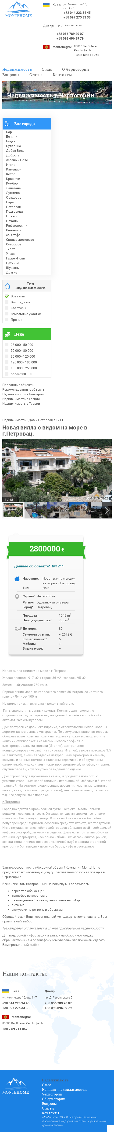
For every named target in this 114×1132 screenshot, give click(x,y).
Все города (24, 123)
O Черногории (75, 69)
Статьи (36, 74)
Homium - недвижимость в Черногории (64, 1091)
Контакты (62, 74)
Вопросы (10, 74)
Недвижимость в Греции (21, 399)
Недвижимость (17, 69)
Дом (31, 420)
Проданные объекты (18, 385)
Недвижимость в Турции (21, 403)
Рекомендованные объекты (23, 389)
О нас (47, 69)
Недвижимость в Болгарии (23, 394)
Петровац (45, 420)
